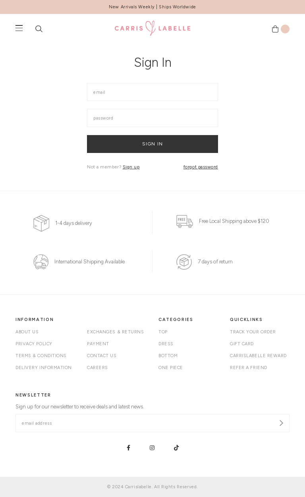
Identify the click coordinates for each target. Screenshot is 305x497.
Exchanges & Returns (115, 332)
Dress (166, 343)
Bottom (168, 355)
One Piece (170, 367)
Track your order (253, 332)
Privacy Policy (33, 343)
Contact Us (102, 355)
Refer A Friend (248, 367)
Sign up (131, 167)
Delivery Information (43, 367)
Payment (98, 343)
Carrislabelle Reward (258, 355)
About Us (27, 332)
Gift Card (242, 343)
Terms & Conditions (41, 355)
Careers (97, 367)
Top (163, 332)
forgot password (200, 167)
